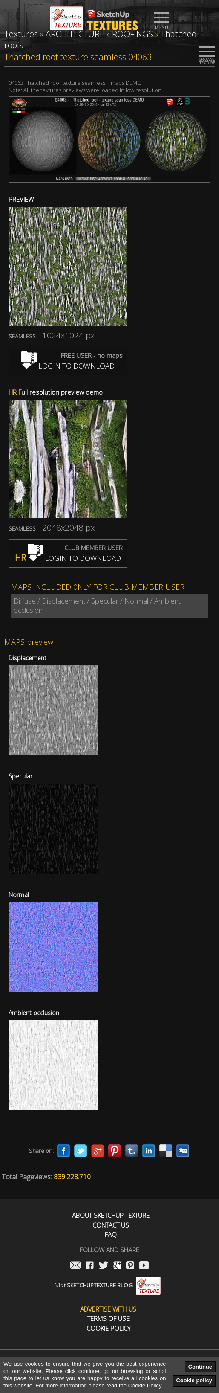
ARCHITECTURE (75, 34)
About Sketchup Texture (111, 1215)
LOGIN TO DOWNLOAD (68, 366)
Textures (21, 34)
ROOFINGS (132, 34)
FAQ (111, 1234)
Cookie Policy (108, 1328)
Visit (108, 1285)
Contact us (110, 1225)
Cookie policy (194, 1380)
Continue (200, 1367)
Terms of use (108, 1319)
